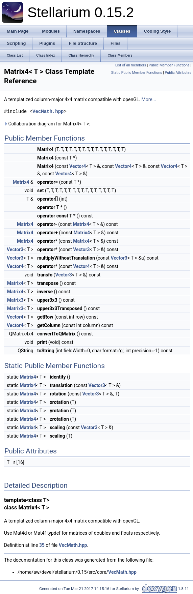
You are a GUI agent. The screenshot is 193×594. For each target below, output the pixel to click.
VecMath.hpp (48, 111)
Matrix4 (21, 182)
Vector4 (77, 166)
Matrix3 (15, 300)
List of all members (130, 65)
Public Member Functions (169, 65)
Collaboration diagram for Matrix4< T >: (47, 123)
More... (148, 99)
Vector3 (15, 249)
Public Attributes (178, 72)
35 (42, 545)
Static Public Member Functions (136, 72)
